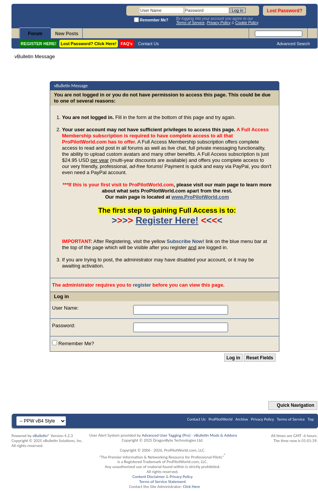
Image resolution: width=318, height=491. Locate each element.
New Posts (66, 33)
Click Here (191, 486)
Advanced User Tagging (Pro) (166, 435)
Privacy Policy (262, 419)
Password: (63, 325)
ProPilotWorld (221, 419)
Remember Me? (73, 343)
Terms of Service (291, 419)
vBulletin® (41, 435)
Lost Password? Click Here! (89, 43)
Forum (35, 33)
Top (311, 419)
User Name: (65, 308)
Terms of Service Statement (162, 481)
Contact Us (148, 43)
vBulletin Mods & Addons (215, 435)
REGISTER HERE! (39, 43)
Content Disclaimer (148, 476)
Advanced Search (293, 43)
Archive (241, 419)
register (142, 285)
